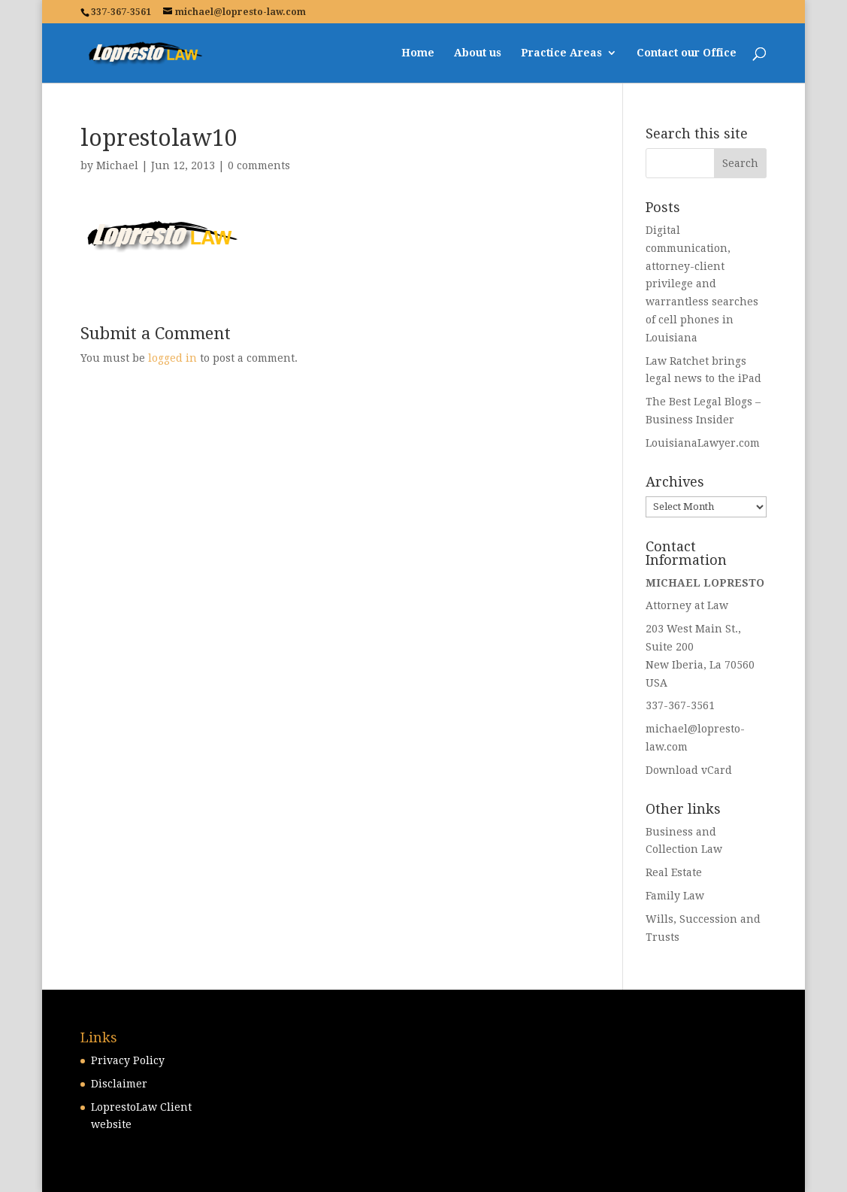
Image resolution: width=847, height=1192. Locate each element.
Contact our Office (687, 53)
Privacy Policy (128, 1060)
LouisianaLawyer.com (703, 443)
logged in (172, 358)
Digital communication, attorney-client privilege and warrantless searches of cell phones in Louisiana (702, 284)
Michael (117, 165)
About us (477, 53)
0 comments (259, 165)
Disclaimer (119, 1084)
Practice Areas (561, 53)
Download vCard (689, 770)
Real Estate (674, 872)
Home (417, 53)
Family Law (675, 896)
